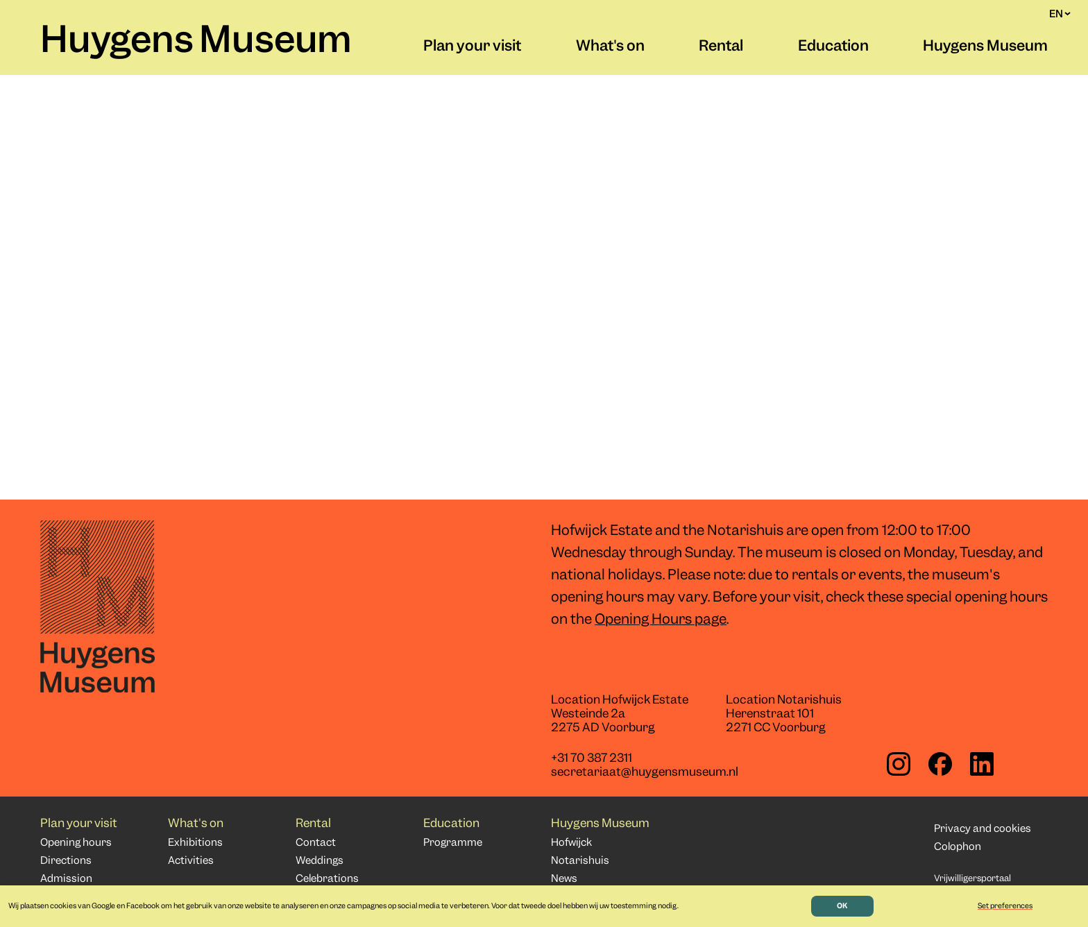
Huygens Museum (196, 42)
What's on (610, 47)
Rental (721, 47)
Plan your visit (472, 47)
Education (833, 47)
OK (842, 906)
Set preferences (1005, 906)
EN (1060, 14)
